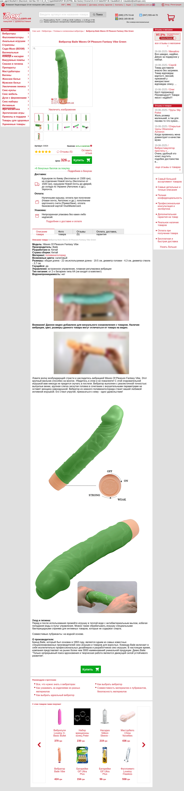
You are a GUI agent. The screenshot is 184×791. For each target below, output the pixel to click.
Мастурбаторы (11, 71)
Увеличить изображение (62, 109)
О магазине (81, 5)
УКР (63, 5)
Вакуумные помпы (13, 60)
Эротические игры (13, 113)
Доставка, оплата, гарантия (100, 5)
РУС (69, 5)
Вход (167, 5)
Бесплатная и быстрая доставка (168, 240)
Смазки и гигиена (12, 64)
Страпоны (8, 45)
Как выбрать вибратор (109, 684)
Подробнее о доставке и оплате (64, 221)
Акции (128, 5)
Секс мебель (9, 94)
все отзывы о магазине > (168, 44)
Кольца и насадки (13, 56)
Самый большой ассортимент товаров (170, 180)
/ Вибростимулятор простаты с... (165, 148)
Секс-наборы (10, 101)
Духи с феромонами (14, 98)
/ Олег (171, 89)
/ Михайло (173, 51)
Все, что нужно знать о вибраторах (55, 684)
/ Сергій (172, 65)
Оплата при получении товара (168, 232)
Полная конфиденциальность (170, 196)
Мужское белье (11, 82)
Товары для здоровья (15, 120)
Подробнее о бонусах (80, 171)
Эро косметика (11, 109)
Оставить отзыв (86, 151)
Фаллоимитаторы (13, 37)
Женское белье (11, 79)
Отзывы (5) (66, 151)
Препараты (9, 67)
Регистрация (176, 5)
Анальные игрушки (13, 41)
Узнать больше (168, 247)
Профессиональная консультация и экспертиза (169, 206)
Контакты (119, 5)
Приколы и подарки (14, 116)
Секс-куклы (9, 90)
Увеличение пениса (14, 86)
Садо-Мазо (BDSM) (13, 48)
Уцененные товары (13, 124)
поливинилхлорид (56, 255)
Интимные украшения (8, 105)
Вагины (6, 75)
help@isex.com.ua (144, 5)
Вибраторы (9, 33)
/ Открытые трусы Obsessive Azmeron (167, 129)
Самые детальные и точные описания (169, 188)
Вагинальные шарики (10, 52)
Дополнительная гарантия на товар (168, 215)
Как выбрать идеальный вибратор (55, 695)
